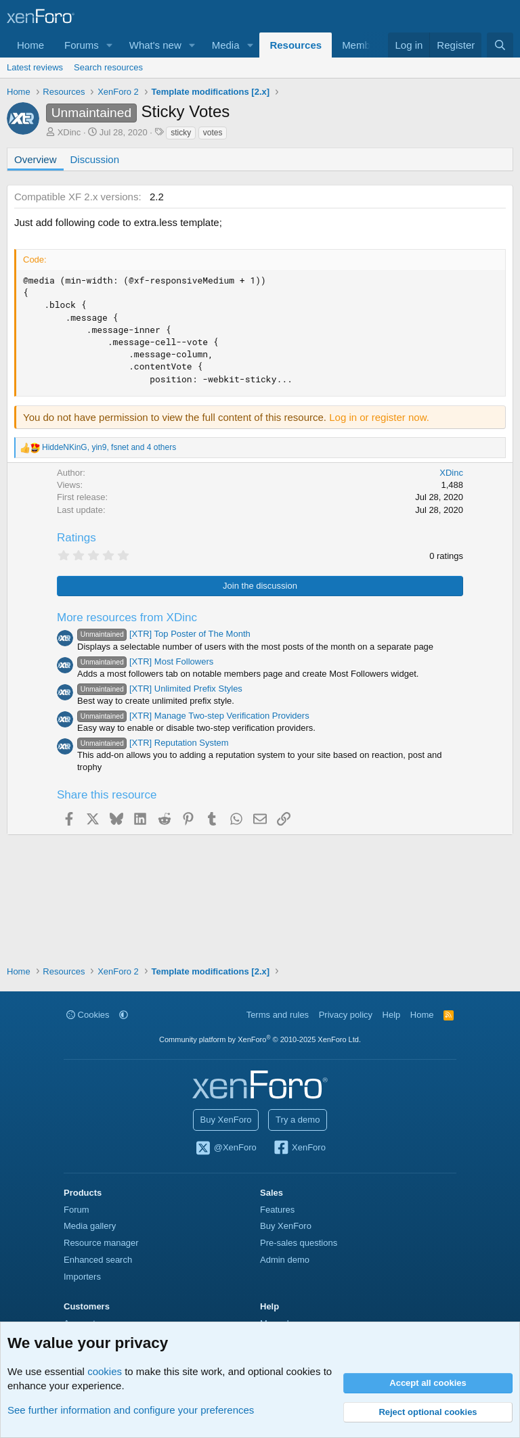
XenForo (299, 1148)
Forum (76, 1210)
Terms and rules (277, 1015)
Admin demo (284, 1260)
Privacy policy (345, 1015)
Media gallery (90, 1226)
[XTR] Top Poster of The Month (164, 634)
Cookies (88, 1015)
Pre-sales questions (298, 1243)
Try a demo (298, 1120)
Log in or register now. (379, 417)
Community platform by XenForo (260, 1039)
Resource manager (101, 1243)
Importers (82, 1277)
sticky (181, 132)
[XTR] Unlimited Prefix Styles (159, 688)
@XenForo (225, 1148)
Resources (295, 45)
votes (213, 132)
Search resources (108, 67)
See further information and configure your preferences (130, 1410)
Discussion (95, 159)
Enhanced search (98, 1260)
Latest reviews (35, 67)
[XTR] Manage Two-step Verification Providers (193, 716)
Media (226, 45)
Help (392, 1015)
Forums (81, 45)
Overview (35, 159)
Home (30, 45)
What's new (155, 45)
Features (277, 1210)
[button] (109, 45)
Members (363, 45)
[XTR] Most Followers (145, 661)
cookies (104, 1371)
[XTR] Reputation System (153, 743)
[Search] (500, 45)
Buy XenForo (226, 1120)
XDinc (69, 132)
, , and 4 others (109, 447)
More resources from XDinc (127, 617)
